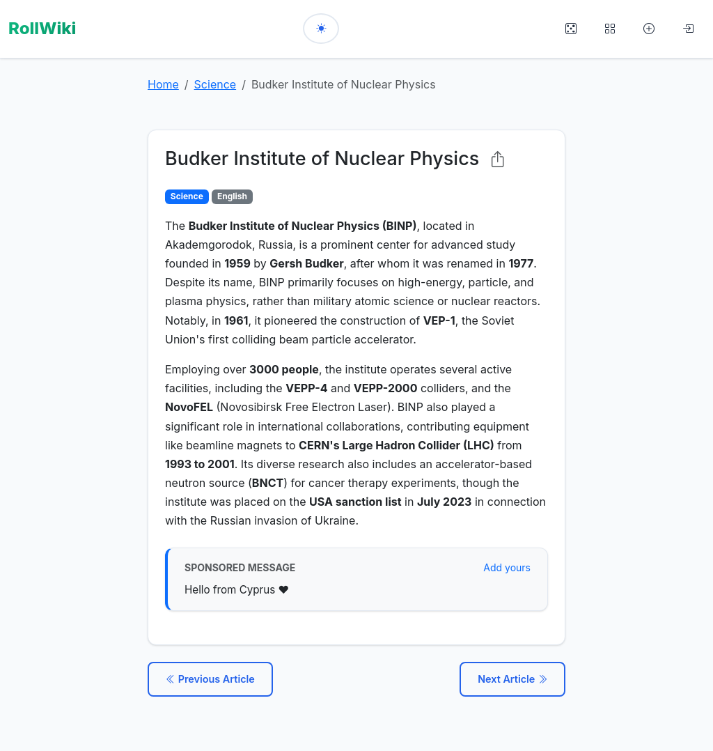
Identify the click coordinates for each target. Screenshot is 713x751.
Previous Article (210, 679)
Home (163, 84)
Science (215, 84)
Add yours (507, 567)
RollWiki (42, 28)
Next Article (512, 679)
